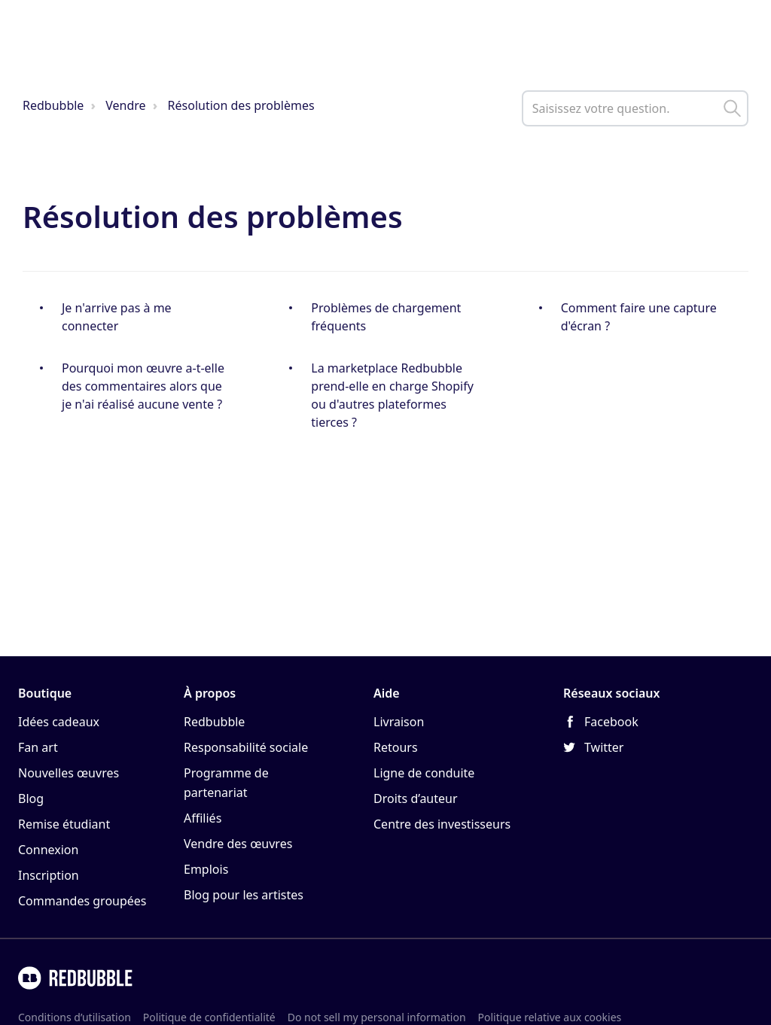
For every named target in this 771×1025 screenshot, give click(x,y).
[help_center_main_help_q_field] (635, 108)
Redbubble (53, 105)
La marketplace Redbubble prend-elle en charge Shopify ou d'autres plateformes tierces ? (392, 395)
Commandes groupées (82, 901)
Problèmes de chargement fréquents (386, 317)
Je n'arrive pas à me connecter (117, 317)
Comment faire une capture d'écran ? (639, 317)
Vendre (125, 105)
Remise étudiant (64, 824)
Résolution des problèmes (241, 105)
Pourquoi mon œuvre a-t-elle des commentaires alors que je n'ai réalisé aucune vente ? (143, 386)
